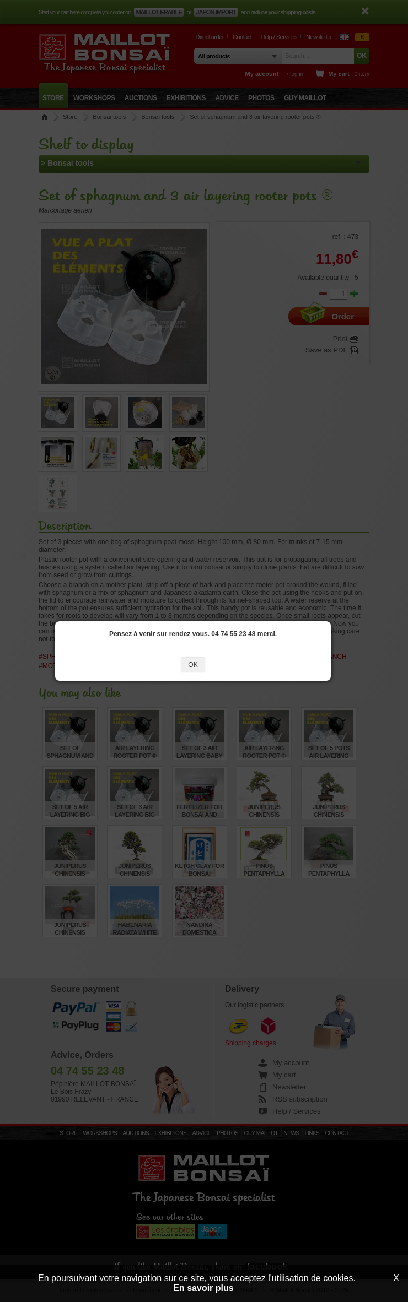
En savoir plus (203, 1288)
